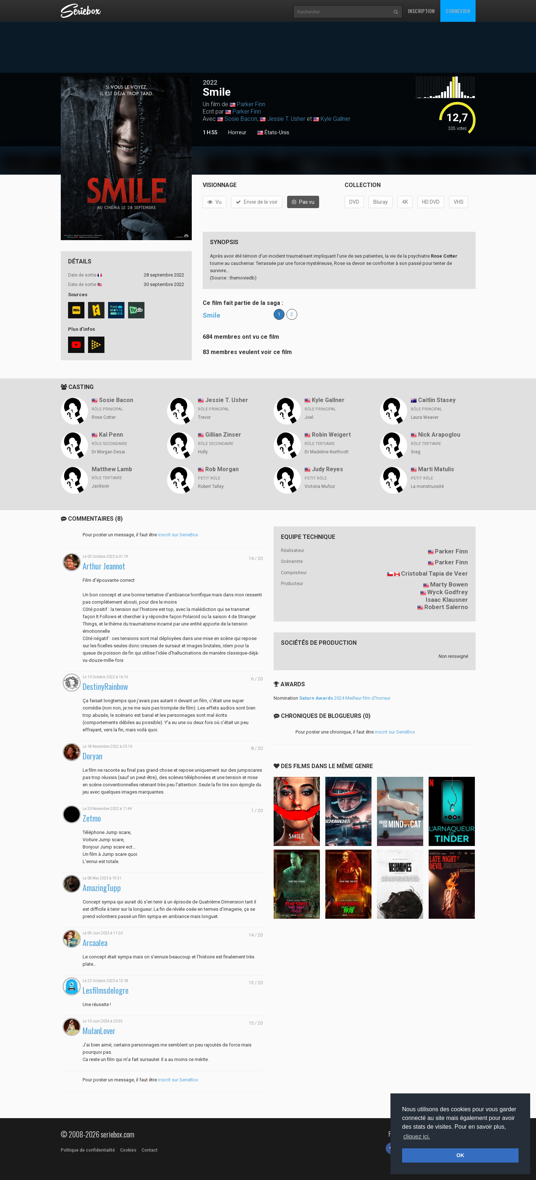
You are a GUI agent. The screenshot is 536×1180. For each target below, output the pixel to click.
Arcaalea (95, 942)
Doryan (92, 756)
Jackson (100, 486)
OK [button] (460, 1155)
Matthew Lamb (112, 469)
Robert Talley (211, 486)
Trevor (204, 417)
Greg (415, 451)
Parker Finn (251, 104)
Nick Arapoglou (439, 434)
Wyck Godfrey (447, 592)
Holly (203, 451)
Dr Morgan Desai (108, 451)
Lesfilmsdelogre (105, 990)
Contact (150, 1150)
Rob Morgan (222, 469)
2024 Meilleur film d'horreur (344, 698)
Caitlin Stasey (437, 400)
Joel (309, 417)
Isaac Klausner (447, 599)
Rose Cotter (104, 417)
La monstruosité (427, 486)
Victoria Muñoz (320, 486)
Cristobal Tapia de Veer (434, 573)
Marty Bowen (449, 584)
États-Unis (273, 133)
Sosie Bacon (241, 118)
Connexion (458, 11)
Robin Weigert (331, 434)
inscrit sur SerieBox (178, 534)
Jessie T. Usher (286, 118)
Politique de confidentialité (88, 1150)
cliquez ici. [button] (416, 1136)
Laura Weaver (424, 417)
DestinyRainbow (105, 686)
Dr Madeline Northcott (327, 451)
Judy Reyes (327, 469)
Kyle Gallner (335, 118)
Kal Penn (111, 434)
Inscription (421, 11)
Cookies (128, 1150)
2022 (210, 82)
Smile (211, 315)
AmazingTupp (102, 887)
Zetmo (92, 818)
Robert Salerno (446, 607)
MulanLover (99, 1030)
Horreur (237, 132)
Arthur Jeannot (104, 566)
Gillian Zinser (223, 434)
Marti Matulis (436, 469)
